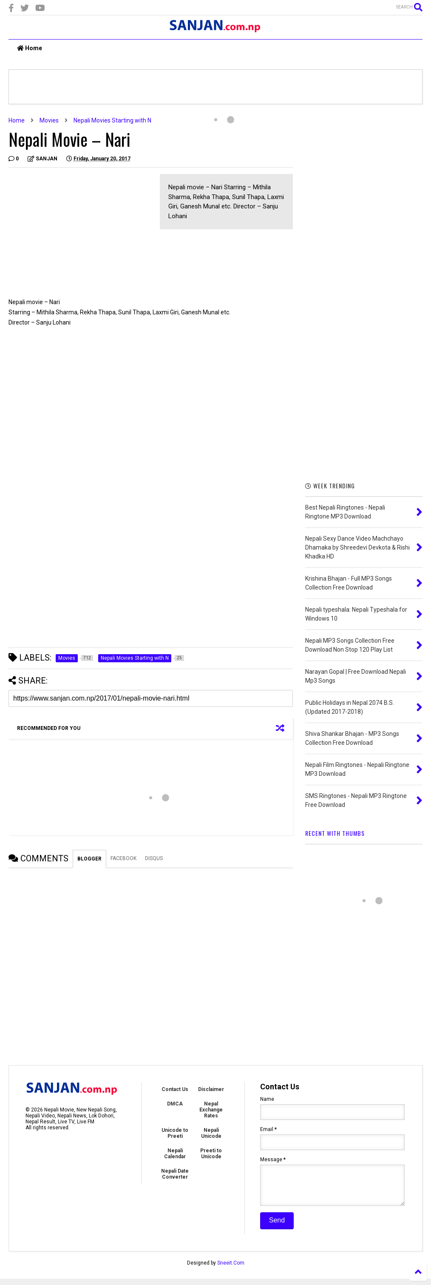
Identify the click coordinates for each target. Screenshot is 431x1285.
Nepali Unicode (211, 1133)
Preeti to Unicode (211, 1154)
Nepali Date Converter (175, 1174)
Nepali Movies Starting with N (112, 120)
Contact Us (175, 1089)
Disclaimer (211, 1089)
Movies (49, 120)
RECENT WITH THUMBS (335, 833)
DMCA (175, 1104)
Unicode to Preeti (175, 1133)
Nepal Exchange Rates (211, 1110)
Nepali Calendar (175, 1154)
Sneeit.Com (230, 1269)
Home (29, 48)
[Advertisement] (80, 233)
